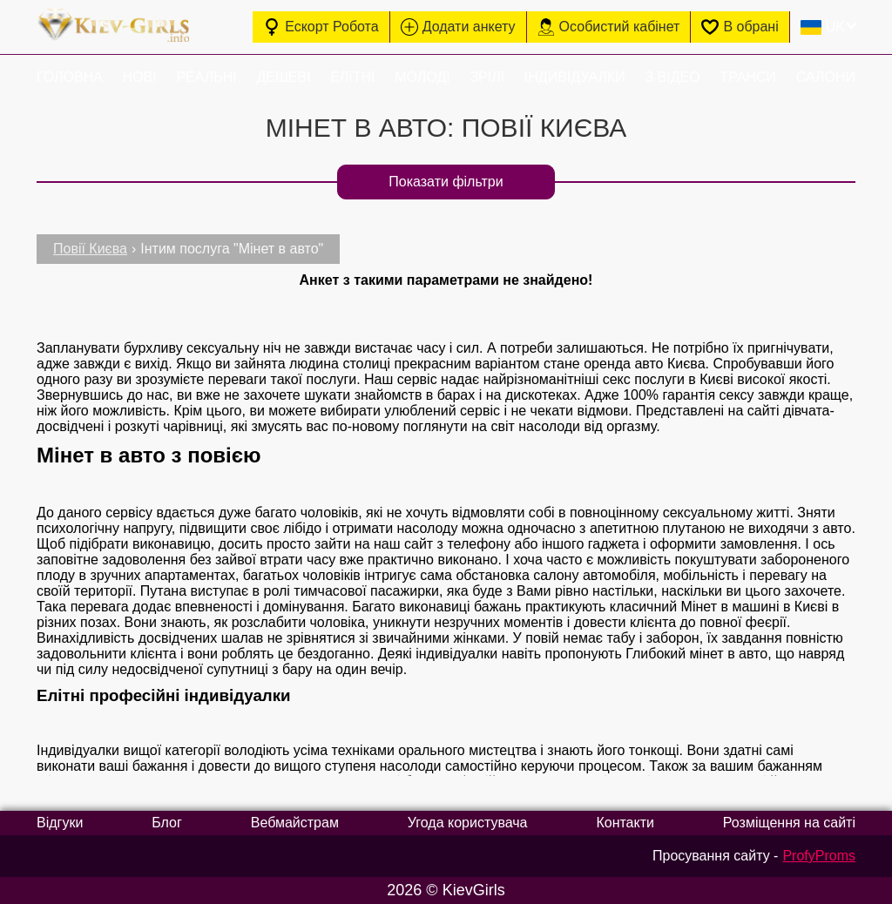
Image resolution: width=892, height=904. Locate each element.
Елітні (352, 77)
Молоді (422, 77)
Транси (748, 77)
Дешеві (283, 77)
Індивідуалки (574, 77)
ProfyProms (818, 855)
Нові (140, 77)
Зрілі (487, 77)
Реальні (206, 77)
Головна (70, 77)
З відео (672, 77)
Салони (825, 77)
